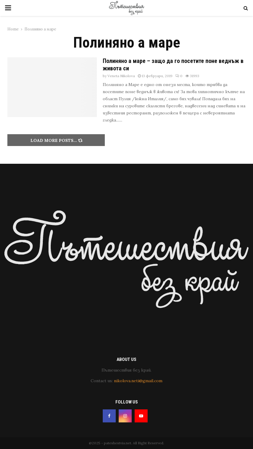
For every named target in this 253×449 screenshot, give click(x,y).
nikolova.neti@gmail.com (138, 380)
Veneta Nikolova (121, 76)
